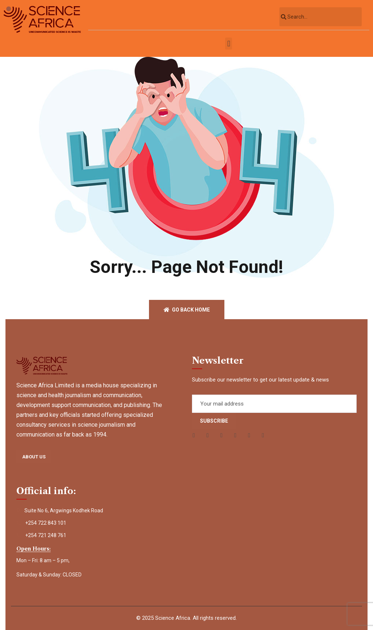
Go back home (187, 310)
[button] (228, 44)
